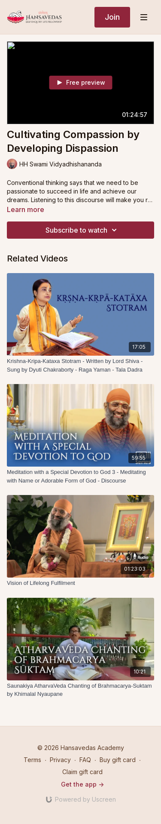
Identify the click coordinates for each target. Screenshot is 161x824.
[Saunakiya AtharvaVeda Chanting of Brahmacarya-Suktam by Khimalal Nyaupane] (80, 690)
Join (112, 17)
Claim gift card (82, 771)
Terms (32, 759)
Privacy (60, 759)
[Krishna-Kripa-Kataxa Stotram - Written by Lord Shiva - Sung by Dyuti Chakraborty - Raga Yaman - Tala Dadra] (80, 365)
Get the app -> (82, 784)
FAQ (85, 759)
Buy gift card (118, 759)
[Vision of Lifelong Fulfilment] (80, 583)
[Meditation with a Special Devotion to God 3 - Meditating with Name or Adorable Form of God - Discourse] (80, 476)
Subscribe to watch (82, 230)
